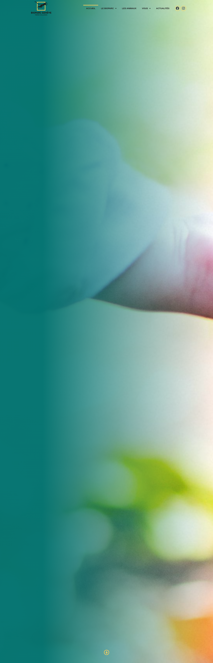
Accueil (89, 8)
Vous (145, 8)
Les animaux (128, 8)
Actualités (161, 8)
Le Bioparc (107, 8)
